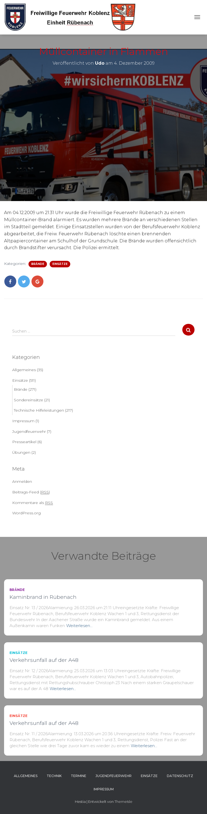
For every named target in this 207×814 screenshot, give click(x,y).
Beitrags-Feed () (31, 492)
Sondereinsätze (28, 399)
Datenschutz (180, 776)
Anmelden (22, 481)
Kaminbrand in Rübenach (43, 597)
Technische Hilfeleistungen (39, 410)
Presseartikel (24, 441)
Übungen (21, 452)
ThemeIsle (123, 801)
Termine (78, 776)
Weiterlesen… (79, 625)
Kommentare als (32, 502)
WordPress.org (26, 513)
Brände (37, 264)
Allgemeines (24, 369)
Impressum (23, 420)
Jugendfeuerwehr (29, 431)
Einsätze (60, 264)
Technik (54, 776)
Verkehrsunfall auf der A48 (43, 660)
